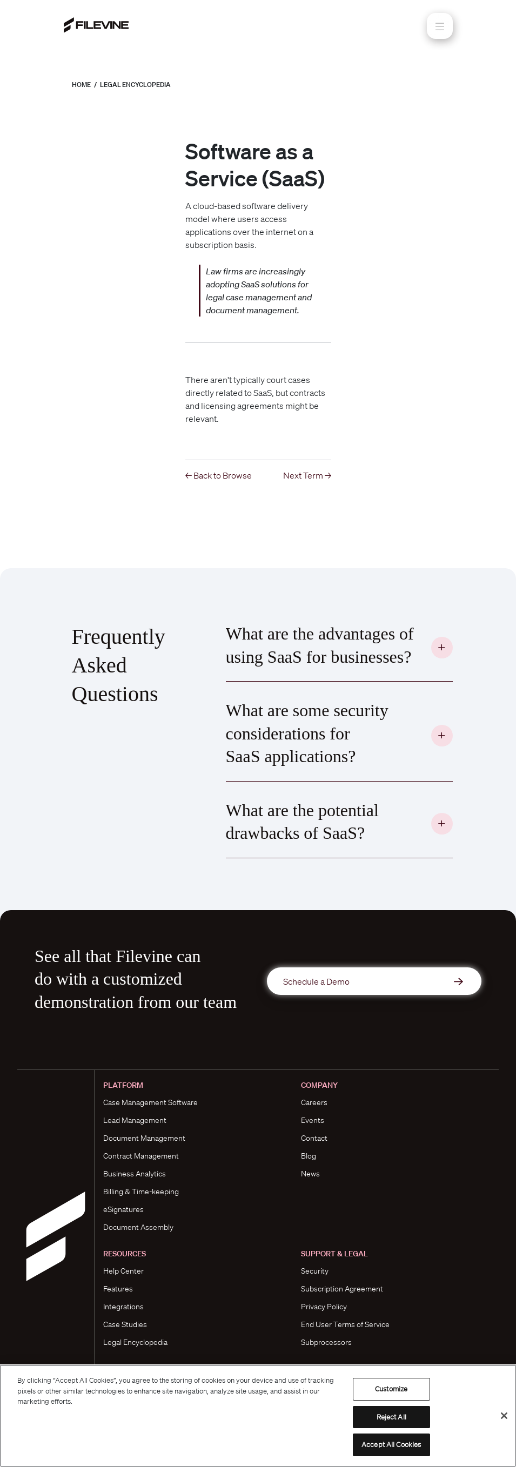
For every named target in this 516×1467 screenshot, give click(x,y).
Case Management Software (150, 1102)
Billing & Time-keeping (141, 1191)
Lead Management (134, 1120)
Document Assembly (138, 1227)
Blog (308, 1156)
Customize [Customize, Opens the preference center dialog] (391, 1389)
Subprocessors (326, 1342)
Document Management (144, 1138)
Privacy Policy (324, 1306)
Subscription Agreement (342, 1289)
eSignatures (123, 1209)
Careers (314, 1102)
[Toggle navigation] (440, 26)
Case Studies (125, 1324)
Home (81, 84)
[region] (258, 1415)
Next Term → (307, 475)
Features (118, 1289)
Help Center (123, 1271)
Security (315, 1271)
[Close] (504, 1416)
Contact (314, 1138)
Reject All (391, 1417)
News (310, 1174)
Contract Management (141, 1156)
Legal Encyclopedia (135, 84)
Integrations (123, 1306)
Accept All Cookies (391, 1444)
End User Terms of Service (345, 1324)
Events (312, 1120)
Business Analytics (134, 1174)
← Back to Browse (218, 475)
